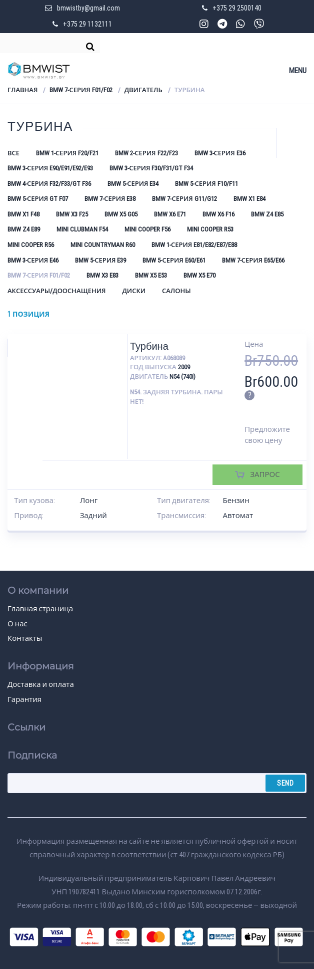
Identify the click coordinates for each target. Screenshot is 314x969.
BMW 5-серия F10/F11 (206, 183)
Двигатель (143, 90)
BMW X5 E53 (151, 275)
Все (14, 153)
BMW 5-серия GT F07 (38, 198)
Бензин (235, 500)
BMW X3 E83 (102, 275)
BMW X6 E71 (170, 214)
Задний (93, 515)
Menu (297, 70)
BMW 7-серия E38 (110, 198)
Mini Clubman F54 (82, 229)
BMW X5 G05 (121, 214)
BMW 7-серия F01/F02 (81, 90)
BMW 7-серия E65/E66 (253, 260)
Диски (134, 291)
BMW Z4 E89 (24, 229)
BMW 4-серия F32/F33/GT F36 (49, 183)
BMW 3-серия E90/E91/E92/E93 (50, 168)
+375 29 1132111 (87, 24)
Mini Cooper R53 (210, 229)
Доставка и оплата (41, 684)
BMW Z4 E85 (267, 214)
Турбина (149, 346)
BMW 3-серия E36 (220, 153)
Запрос (265, 474)
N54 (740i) (183, 376)
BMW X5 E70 (200, 275)
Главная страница (40, 608)
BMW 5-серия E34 (133, 183)
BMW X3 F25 (72, 214)
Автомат (237, 515)
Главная (23, 90)
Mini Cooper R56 (31, 245)
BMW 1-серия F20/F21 (67, 153)
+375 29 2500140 (237, 8)
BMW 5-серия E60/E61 (173, 260)
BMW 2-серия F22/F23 (146, 153)
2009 (184, 367)
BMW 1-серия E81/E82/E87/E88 (194, 245)
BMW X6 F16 (218, 214)
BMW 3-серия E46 (33, 260)
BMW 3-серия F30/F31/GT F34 (151, 168)
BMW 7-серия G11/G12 (184, 198)
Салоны (176, 291)
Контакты (25, 638)
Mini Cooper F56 (147, 229)
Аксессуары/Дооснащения (57, 291)
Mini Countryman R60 (102, 245)
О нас (18, 623)
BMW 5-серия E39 (100, 260)
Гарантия (25, 699)
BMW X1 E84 (250, 198)
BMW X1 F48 (24, 214)
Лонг (89, 500)
